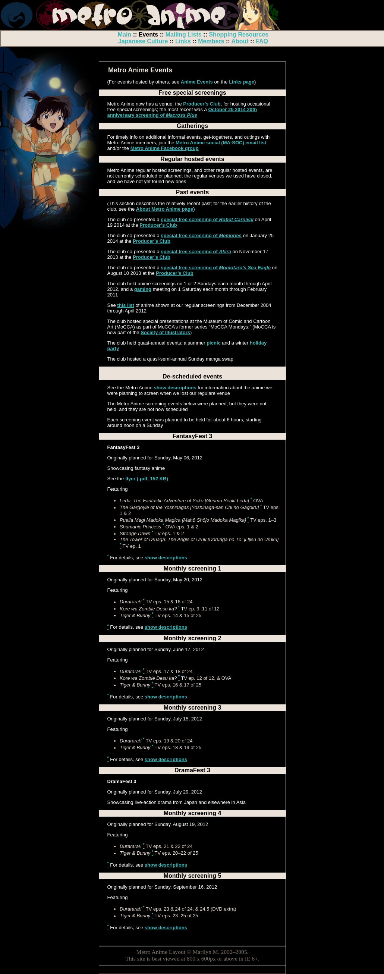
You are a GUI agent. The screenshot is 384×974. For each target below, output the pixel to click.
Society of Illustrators (165, 332)
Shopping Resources (238, 34)
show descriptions (175, 387)
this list (125, 305)
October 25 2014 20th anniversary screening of (182, 112)
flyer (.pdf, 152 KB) (146, 478)
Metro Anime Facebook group (164, 148)
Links (183, 41)
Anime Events (197, 82)
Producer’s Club (201, 104)
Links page (241, 82)
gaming (142, 289)
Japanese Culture (143, 41)
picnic (214, 343)
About (239, 41)
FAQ (262, 41)
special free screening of (207, 219)
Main (124, 34)
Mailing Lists (184, 34)
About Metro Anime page (164, 209)
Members (211, 41)
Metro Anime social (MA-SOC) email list (221, 142)
